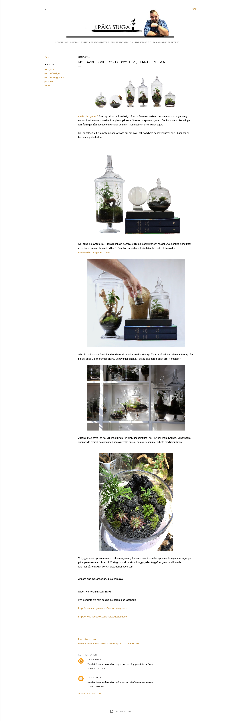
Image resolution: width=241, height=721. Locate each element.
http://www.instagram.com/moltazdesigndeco (102, 608)
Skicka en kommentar (89, 693)
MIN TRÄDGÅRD (119, 42)
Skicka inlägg (90, 639)
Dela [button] (46, 57)
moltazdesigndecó (88, 116)
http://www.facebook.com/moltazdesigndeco (102, 616)
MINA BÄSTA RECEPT (169, 42)
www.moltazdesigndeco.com (94, 252)
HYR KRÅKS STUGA (145, 42)
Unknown (92, 659)
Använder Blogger (120, 711)
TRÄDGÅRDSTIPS (100, 42)
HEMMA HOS (61, 42)
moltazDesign (52, 73)
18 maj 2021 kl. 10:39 (96, 668)
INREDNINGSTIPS (79, 42)
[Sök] (194, 9)
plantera (48, 81)
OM (131, 42)
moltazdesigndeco (54, 77)
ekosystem (50, 69)
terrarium (49, 85)
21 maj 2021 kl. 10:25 (96, 686)
